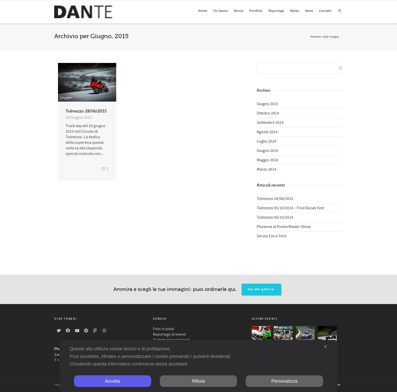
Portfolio (256, 11)
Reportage (276, 11)
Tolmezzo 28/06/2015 (86, 111)
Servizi (238, 11)
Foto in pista (163, 328)
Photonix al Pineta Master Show (283, 226)
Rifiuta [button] (198, 381)
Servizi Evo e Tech (272, 236)
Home (202, 11)
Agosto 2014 (267, 131)
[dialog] (198, 366)
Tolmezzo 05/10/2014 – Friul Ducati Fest (290, 208)
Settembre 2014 (270, 122)
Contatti (325, 11)
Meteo (294, 11)
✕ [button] (325, 346)
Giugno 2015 (267, 103)
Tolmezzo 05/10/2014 (275, 217)
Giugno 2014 (267, 150)
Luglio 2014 (266, 141)
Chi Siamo (220, 11)
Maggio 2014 (267, 160)
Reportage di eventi (169, 334)
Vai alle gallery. (261, 289)
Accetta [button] (112, 381)
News (309, 11)
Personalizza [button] (284, 381)
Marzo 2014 (266, 169)
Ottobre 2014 (268, 113)
